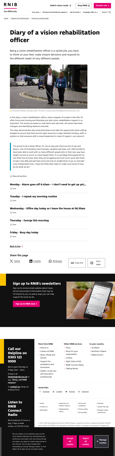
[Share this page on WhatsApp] (57, 261)
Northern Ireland (98, 351)
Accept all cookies (69, 441)
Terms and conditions (82, 404)
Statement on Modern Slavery (64, 404)
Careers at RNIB (47, 351)
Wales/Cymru (97, 355)
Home (6, 18)
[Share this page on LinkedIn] (38, 261)
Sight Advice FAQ (73, 361)
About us (44, 347)
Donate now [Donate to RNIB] (102, 5)
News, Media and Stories (47, 356)
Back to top (15, 246)
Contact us (44, 407)
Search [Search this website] (106, 12)
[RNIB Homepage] (10, 9)
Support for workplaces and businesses (47, 364)
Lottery (69, 358)
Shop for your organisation (72, 353)
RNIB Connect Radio (75, 365)
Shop (68, 347)
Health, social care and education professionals (48, 374)
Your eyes (36, 12)
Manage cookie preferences (103, 411)
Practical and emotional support (55, 12)
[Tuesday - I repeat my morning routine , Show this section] (48, 199)
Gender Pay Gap (103, 407)
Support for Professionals (20, 18)
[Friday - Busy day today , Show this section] (48, 235)
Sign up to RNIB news (26, 304)
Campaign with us (90, 12)
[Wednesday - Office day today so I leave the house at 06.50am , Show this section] (48, 211)
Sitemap (100, 403)
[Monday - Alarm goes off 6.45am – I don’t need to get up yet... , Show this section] (48, 187)
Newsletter (44, 410)
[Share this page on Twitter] (18, 261)
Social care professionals (40, 18)
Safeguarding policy (63, 410)
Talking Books (72, 368)
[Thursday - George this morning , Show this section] (48, 223)
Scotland (95, 347)
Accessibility (82, 412)
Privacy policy (83, 409)
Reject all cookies (85, 441)
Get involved (75, 12)
